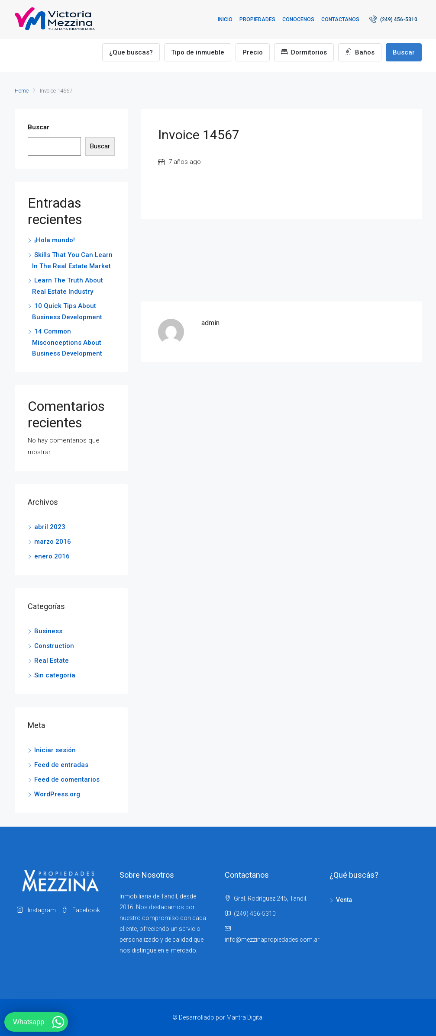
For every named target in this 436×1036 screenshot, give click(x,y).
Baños (360, 52)
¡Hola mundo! (54, 240)
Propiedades (257, 19)
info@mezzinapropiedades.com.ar (272, 939)
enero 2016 (52, 556)
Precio (252, 52)
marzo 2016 (52, 541)
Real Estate (51, 660)
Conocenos (298, 19)
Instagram (37, 910)
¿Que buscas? (131, 52)
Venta (344, 899)
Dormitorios (304, 52)
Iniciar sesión (55, 750)
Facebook (80, 910)
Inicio (225, 19)
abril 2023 (49, 527)
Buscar (404, 52)
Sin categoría (54, 675)
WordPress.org (57, 794)
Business (48, 631)
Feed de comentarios (67, 779)
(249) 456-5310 (393, 19)
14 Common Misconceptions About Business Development (67, 342)
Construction (54, 646)
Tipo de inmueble (197, 52)
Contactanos (340, 19)
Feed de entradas (61, 765)
